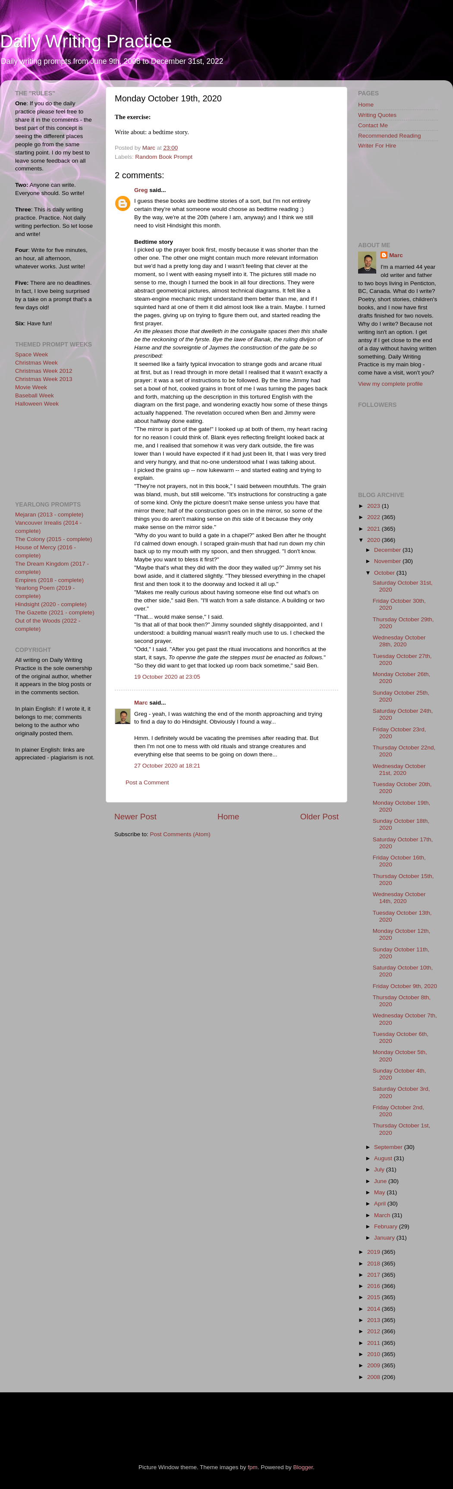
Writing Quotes (377, 115)
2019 (374, 1252)
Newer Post (135, 816)
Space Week (31, 354)
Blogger (303, 1467)
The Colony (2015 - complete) (53, 539)
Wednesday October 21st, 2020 (399, 769)
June (381, 1181)
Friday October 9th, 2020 (405, 986)
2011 (374, 1343)
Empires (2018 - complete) (49, 580)
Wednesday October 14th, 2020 (399, 897)
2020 (374, 540)
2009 (374, 1365)
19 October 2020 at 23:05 (167, 677)
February (386, 1226)
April (380, 1203)
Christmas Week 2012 (43, 371)
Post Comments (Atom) (180, 834)
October (385, 573)
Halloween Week (37, 403)
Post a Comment (147, 782)
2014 (374, 1309)
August (384, 1158)
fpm (253, 1467)
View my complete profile (390, 384)
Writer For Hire (377, 145)
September (389, 1147)
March (383, 1215)
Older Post (319, 816)
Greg (141, 190)
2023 (374, 506)
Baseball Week (34, 395)
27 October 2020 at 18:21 (167, 765)
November (388, 561)
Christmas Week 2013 (43, 379)
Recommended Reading (389, 135)
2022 (374, 517)
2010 (374, 1354)
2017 (374, 1275)
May (380, 1192)
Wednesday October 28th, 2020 (399, 641)
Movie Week (31, 387)
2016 (374, 1286)
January (385, 1237)
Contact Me (373, 125)
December (388, 550)
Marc (141, 702)
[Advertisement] (54, 453)
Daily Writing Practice (86, 41)
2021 (374, 529)
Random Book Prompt (163, 157)
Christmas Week (36, 362)
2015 (374, 1297)
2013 (374, 1320)
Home (228, 816)
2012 (374, 1331)
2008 (374, 1377)
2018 (374, 1263)
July (380, 1169)
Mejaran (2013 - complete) (49, 514)
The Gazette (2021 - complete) (54, 612)
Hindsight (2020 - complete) (51, 604)
